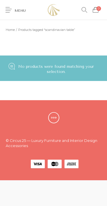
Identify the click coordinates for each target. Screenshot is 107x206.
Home (10, 30)
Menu (20, 11)
